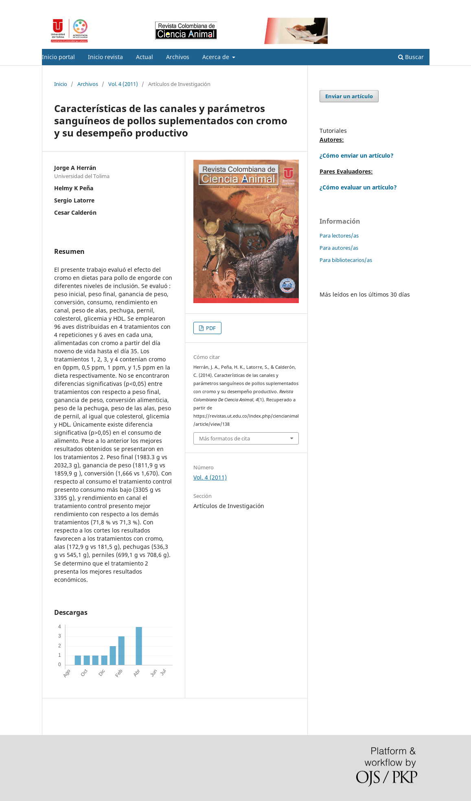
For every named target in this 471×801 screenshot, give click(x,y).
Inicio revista (105, 57)
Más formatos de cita (224, 438)
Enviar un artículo (349, 96)
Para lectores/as (339, 235)
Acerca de (216, 57)
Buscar (411, 57)
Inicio (60, 84)
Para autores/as (339, 247)
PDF (210, 328)
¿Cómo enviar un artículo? (357, 155)
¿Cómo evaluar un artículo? (358, 187)
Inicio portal (58, 57)
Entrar (421, 6)
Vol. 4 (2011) (123, 84)
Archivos (177, 57)
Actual (144, 57)
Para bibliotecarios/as (346, 260)
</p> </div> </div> (368, 380)
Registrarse (391, 6)
